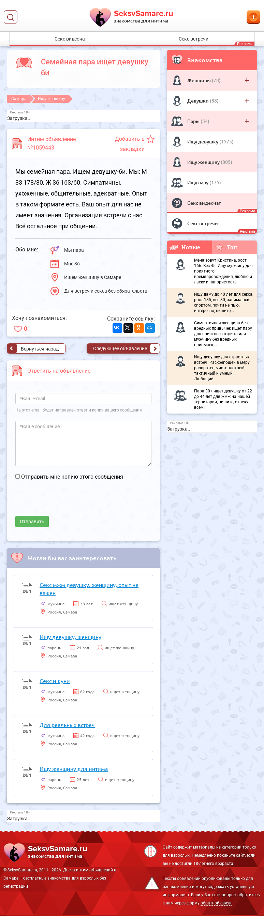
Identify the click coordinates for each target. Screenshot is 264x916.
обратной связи (216, 903)
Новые (185, 247)
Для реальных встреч (67, 724)
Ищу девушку (203, 141)
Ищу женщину (204, 162)
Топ (226, 247)
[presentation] (67, 502)
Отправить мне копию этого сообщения (72, 476)
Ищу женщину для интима (74, 768)
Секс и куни (55, 680)
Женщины (199, 80)
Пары (194, 121)
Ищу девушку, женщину (70, 636)
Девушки (198, 100)
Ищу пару (198, 182)
